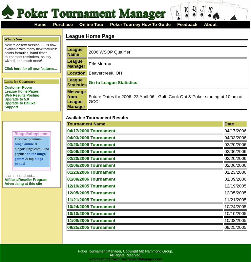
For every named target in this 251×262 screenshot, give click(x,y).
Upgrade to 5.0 (17, 99)
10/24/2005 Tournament (91, 206)
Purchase (63, 24)
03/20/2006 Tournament (91, 144)
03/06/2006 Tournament (91, 151)
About (210, 24)
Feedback (187, 24)
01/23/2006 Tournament (91, 172)
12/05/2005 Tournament (91, 192)
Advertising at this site (23, 184)
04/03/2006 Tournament (91, 137)
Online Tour (91, 24)
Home (40, 24)
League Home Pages (22, 91)
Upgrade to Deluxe (20, 103)
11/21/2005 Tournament (91, 199)
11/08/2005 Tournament (91, 220)
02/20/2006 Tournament (91, 158)
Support (11, 107)
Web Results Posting (22, 95)
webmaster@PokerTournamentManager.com (125, 259)
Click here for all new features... (31, 69)
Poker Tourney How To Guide (140, 24)
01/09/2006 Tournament (91, 179)
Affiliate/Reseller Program (26, 180)
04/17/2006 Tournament (91, 130)
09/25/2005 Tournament (91, 227)
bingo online (24, 144)
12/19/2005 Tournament (91, 186)
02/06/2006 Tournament (91, 165)
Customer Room (18, 87)
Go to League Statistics (113, 82)
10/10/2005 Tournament (91, 213)
